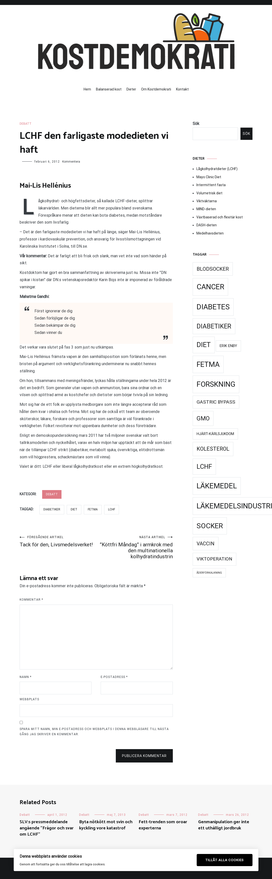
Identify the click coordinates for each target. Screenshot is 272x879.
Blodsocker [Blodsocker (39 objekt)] (213, 269)
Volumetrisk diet (209, 193)
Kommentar (31, 599)
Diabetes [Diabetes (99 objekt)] (213, 307)
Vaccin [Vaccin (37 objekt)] (205, 544)
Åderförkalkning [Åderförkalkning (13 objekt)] (209, 572)
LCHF (111, 509)
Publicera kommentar (144, 756)
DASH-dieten (206, 225)
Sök (196, 123)
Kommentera (71, 161)
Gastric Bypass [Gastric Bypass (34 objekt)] (216, 402)
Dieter (131, 89)
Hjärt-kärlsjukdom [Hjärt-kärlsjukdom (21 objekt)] (215, 434)
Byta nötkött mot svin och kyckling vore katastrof (105, 825)
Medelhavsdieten (210, 233)
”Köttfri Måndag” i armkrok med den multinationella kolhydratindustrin (134, 547)
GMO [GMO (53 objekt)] (203, 418)
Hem (87, 89)
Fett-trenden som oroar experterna (163, 825)
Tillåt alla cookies (224, 860)
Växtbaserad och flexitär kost (219, 217)
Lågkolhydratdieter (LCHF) (217, 169)
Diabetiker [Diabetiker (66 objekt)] (214, 326)
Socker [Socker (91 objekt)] (210, 526)
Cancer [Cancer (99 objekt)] (210, 287)
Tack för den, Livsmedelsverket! (58, 541)
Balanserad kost (108, 89)
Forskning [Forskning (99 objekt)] (216, 384)
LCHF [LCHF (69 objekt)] (204, 466)
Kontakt (182, 89)
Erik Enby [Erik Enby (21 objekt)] (228, 346)
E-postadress (114, 677)
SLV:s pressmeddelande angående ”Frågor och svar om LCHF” (47, 828)
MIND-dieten (206, 209)
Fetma (93, 509)
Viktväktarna (206, 201)
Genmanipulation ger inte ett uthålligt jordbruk (223, 825)
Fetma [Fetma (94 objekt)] (208, 364)
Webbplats (29, 699)
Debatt (25, 123)
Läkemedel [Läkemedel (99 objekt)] (217, 486)
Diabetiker (51, 509)
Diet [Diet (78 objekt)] (204, 345)
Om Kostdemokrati (156, 89)
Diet (74, 509)
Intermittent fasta (211, 185)
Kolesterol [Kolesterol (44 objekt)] (213, 449)
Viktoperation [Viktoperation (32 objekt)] (214, 559)
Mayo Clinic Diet (208, 177)
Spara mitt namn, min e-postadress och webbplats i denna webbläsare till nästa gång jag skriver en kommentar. (94, 731)
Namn (25, 677)
